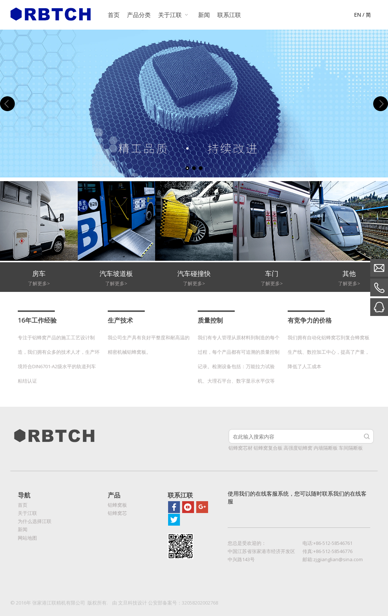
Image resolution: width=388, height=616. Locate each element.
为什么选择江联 (34, 521)
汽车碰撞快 (194, 273)
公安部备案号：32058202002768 (183, 602)
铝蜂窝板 (117, 505)
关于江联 (27, 513)
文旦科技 (127, 602)
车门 (271, 273)
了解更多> (39, 283)
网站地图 (27, 538)
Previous (7, 103)
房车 (39, 273)
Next (380, 103)
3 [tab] (200, 168)
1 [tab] (187, 168)
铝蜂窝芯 (117, 513)
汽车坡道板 (116, 273)
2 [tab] (194, 168)
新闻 (22, 529)
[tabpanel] (194, 103)
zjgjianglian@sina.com (338, 559)
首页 (22, 505)
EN (357, 14)
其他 (349, 273)
